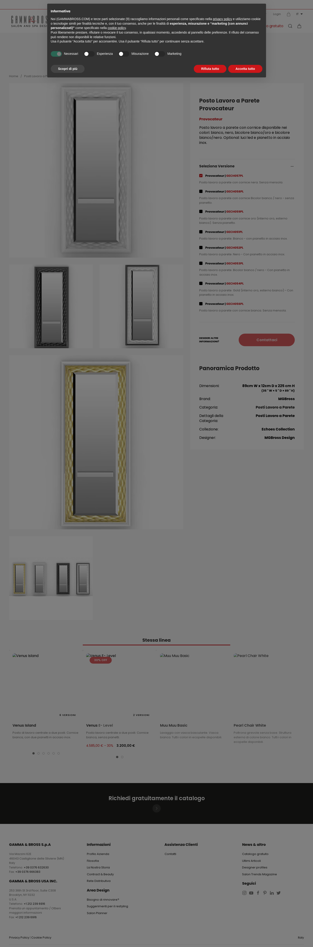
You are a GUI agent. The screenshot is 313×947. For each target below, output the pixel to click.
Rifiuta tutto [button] (210, 69)
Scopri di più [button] (68, 69)
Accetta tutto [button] (245, 69)
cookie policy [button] (117, 28)
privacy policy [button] (222, 19)
